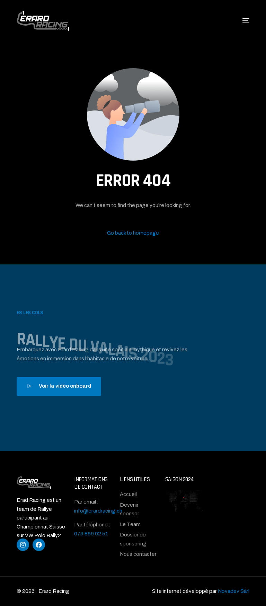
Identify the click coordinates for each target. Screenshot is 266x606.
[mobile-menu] (239, 20)
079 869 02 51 (91, 533)
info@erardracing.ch (98, 511)
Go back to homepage (133, 233)
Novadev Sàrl (233, 591)
